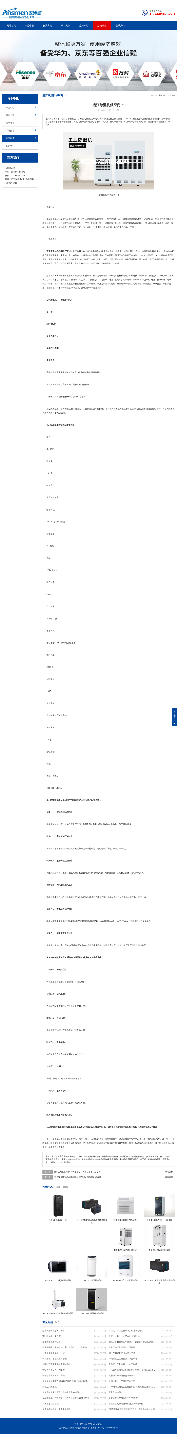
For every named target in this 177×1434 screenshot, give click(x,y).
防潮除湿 (153, 1139)
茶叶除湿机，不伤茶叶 (52, 1336)
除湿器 (88, 219)
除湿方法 (107, 283)
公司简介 (131, 2)
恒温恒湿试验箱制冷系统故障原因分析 (126, 1403)
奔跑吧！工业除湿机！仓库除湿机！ (125, 1364)
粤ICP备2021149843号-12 (108, 1428)
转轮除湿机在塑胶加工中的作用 (123, 1358)
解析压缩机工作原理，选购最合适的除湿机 (61, 1392)
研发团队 (145, 2)
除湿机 (54, 219)
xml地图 (171, 2)
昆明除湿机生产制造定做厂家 (122, 1381)
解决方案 (47, 25)
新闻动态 (101, 25)
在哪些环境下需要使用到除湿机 (56, 1364)
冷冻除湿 (69, 1139)
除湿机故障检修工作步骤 (53, 1330)
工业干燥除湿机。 (117, 1392)
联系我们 (120, 25)
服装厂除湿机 (115, 1143)
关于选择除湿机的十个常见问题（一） (59, 1409)
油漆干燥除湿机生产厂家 (53, 1353)
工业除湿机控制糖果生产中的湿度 (124, 1398)
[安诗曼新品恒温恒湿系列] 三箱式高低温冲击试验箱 (132, 1409)
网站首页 (11, 25)
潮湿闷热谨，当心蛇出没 (53, 1370)
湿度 (48, 497)
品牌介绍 (83, 25)
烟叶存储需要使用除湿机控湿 (122, 1353)
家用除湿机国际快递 (51, 1342)
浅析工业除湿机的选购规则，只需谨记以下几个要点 (77, 1172)
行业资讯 (171, 95)
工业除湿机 (88, 409)
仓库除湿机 (66, 409)
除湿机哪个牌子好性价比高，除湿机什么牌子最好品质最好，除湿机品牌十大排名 (65, 1347)
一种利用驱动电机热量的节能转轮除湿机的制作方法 (132, 1387)
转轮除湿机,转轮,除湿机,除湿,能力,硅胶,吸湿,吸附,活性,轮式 (132, 1370)
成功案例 (65, 25)
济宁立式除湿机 (49, 1387)
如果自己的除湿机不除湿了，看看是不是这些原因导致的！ (132, 1342)
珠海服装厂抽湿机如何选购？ (55, 1358)
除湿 (69, 219)
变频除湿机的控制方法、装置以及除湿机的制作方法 (65, 1398)
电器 (48, 227)
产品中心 (29, 25)
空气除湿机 (125, 251)
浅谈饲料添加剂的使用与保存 (122, 1375)
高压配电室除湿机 (50, 1403)
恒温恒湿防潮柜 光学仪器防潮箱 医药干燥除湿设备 (65, 1381)
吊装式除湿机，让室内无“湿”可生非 (124, 1336)
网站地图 (158, 2)
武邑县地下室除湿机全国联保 (122, 1347)
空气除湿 (91, 263)
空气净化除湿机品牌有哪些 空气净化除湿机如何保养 (77, 1177)
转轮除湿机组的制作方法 (53, 1375)
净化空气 (50, 1006)
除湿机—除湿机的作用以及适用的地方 (126, 1330)
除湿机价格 (125, 409)
